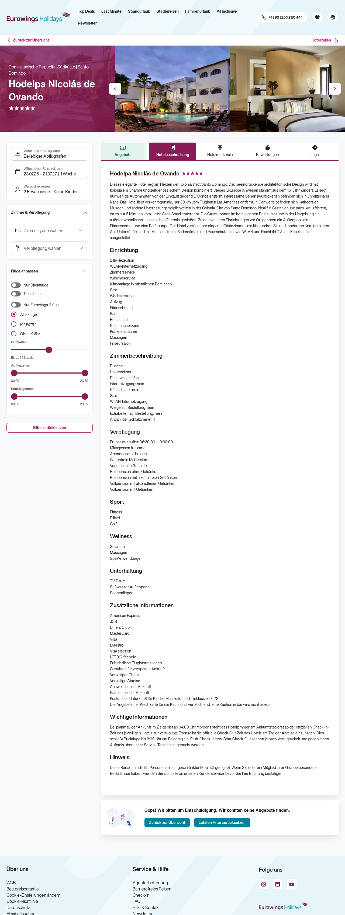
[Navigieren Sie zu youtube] (291, 884)
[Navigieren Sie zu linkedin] (277, 884)
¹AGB (11, 883)
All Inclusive (227, 11)
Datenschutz (18, 907)
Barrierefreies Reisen (152, 889)
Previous (115, 89)
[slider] (49, 350)
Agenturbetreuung (150, 883)
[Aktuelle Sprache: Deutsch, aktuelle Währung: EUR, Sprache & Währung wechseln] (333, 17)
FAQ (136, 901)
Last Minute (111, 11)
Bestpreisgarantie (22, 889)
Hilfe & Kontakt (146, 907)
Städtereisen (168, 11)
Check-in (141, 895)
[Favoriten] (317, 17)
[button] (49, 212)
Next (335, 89)
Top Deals (86, 11)
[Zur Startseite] (40, 17)
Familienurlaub (197, 11)
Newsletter (87, 23)
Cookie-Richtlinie (22, 901)
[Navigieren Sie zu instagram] (263, 884)
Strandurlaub (139, 11)
